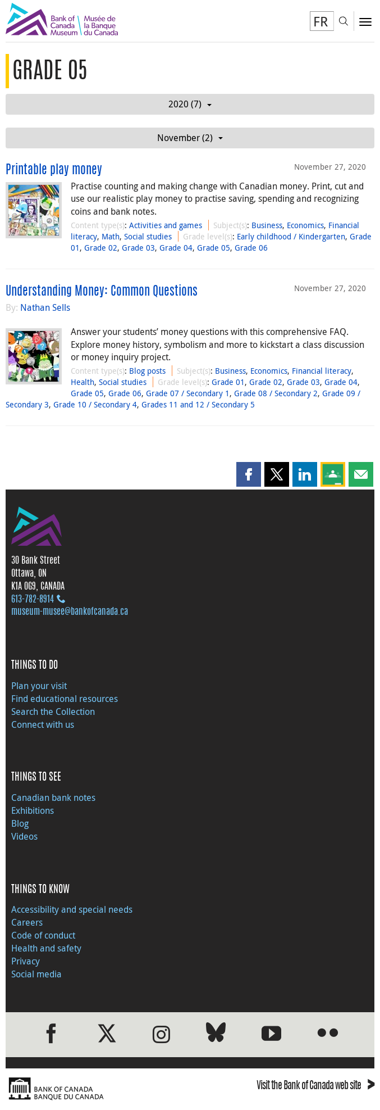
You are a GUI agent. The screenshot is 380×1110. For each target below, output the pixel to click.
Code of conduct (43, 935)
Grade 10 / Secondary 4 (95, 404)
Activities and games (165, 225)
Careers (27, 922)
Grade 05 (213, 247)
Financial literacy (321, 370)
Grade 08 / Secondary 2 (276, 393)
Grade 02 (100, 247)
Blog (20, 823)
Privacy (25, 961)
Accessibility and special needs (71, 909)
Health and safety (46, 948)
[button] (248, 474)
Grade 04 (176, 247)
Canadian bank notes (53, 797)
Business (266, 225)
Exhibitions (32, 810)
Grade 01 (228, 382)
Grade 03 (138, 247)
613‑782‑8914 (32, 599)
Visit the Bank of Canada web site (315, 1087)
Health (82, 382)
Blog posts (147, 370)
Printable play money (54, 170)
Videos (24, 836)
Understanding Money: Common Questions (102, 292)
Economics (305, 225)
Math (111, 236)
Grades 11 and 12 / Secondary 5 (198, 404)
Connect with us (42, 724)
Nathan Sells (45, 307)
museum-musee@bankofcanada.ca (69, 612)
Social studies (148, 236)
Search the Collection (53, 711)
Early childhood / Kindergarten (291, 236)
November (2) (190, 138)
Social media (36, 974)
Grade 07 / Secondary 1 (188, 393)
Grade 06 (251, 247)
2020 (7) (190, 104)
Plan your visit (39, 685)
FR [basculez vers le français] (320, 21)
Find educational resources (64, 698)
